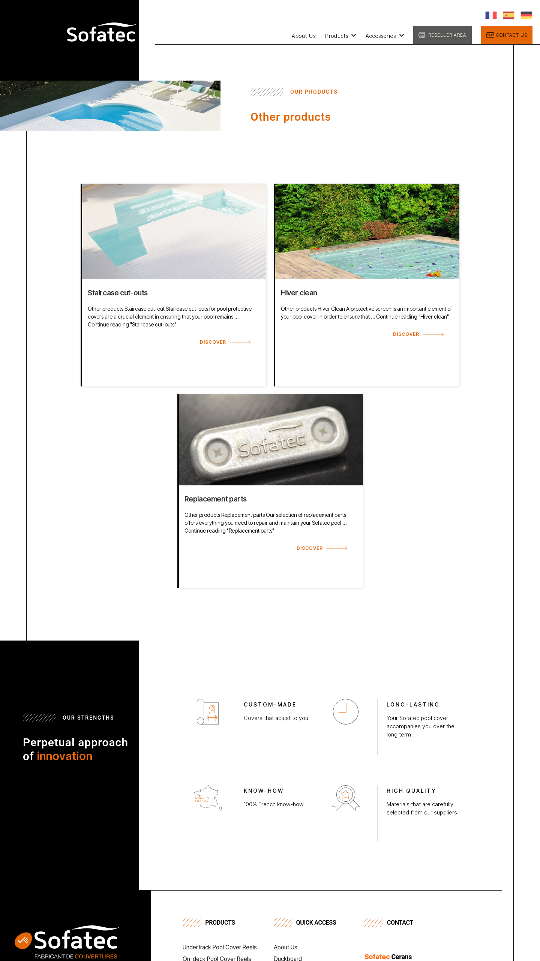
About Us (304, 36)
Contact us (511, 35)
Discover (213, 342)
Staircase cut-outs (118, 292)
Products (336, 36)
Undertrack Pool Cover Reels (221, 948)
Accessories (381, 36)
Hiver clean (299, 292)
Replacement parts (215, 498)
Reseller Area (447, 35)
